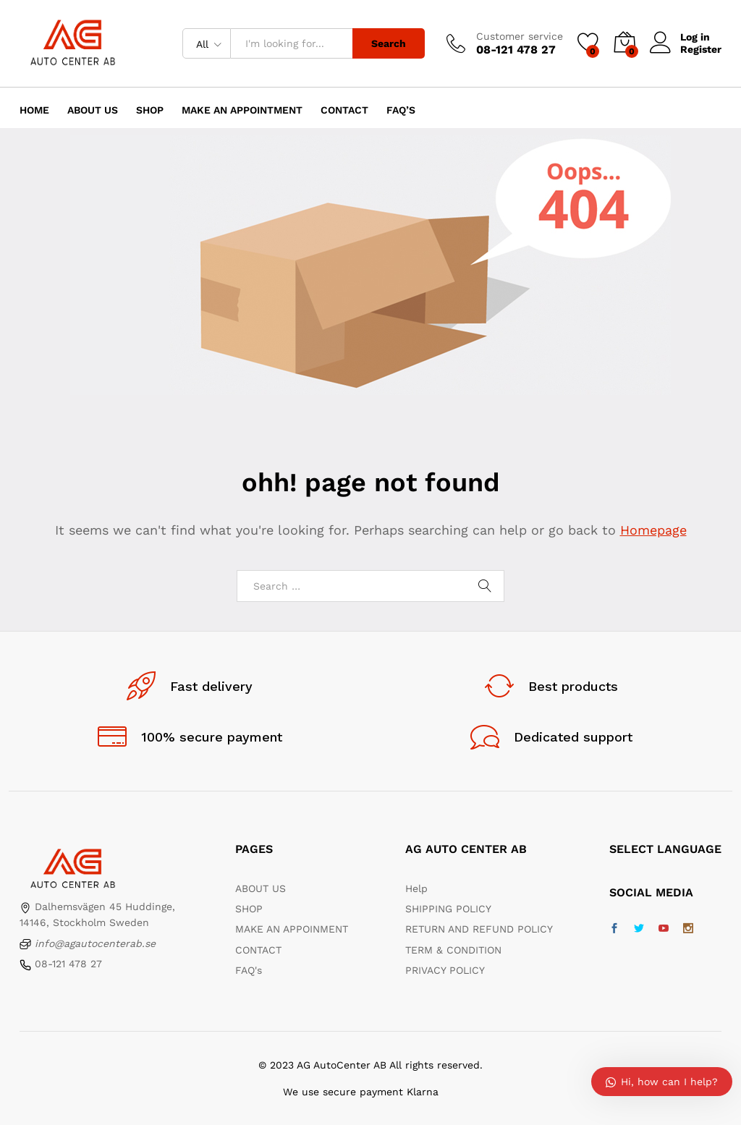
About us (92, 110)
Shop (150, 110)
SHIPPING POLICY (448, 908)
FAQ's (248, 970)
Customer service (519, 36)
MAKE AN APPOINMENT (291, 929)
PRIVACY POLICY (445, 970)
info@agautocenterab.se (95, 943)
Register (700, 49)
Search (388, 43)
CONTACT (258, 950)
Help (416, 888)
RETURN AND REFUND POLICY (479, 929)
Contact (344, 110)
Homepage (653, 530)
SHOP (249, 908)
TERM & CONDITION (453, 950)
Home (34, 110)
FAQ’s (400, 110)
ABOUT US (260, 888)
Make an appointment (242, 110)
